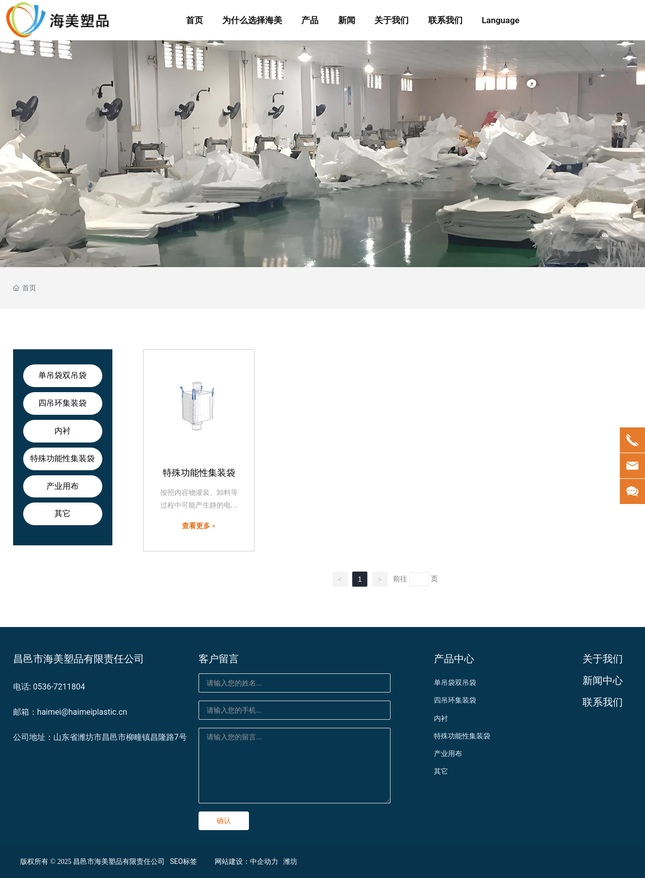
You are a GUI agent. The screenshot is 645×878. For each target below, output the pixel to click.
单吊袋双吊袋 (62, 375)
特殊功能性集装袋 (62, 458)
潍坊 (290, 861)
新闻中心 (603, 680)
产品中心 (454, 658)
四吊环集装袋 (62, 403)
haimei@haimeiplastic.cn (82, 712)
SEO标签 (183, 861)
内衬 (62, 430)
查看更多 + (199, 526)
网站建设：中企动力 (246, 861)
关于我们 (603, 658)
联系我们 (603, 702)
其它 (62, 513)
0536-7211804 (59, 687)
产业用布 (62, 486)
